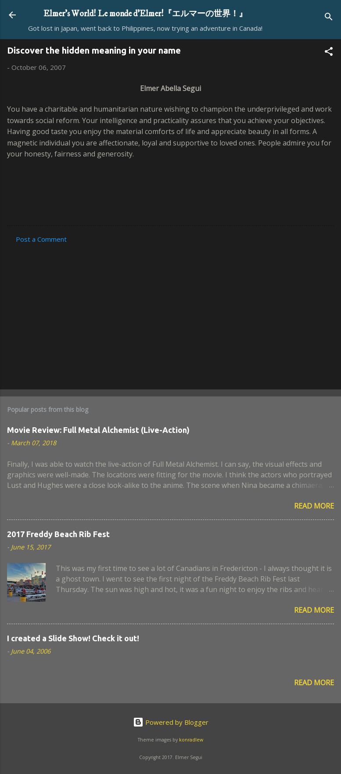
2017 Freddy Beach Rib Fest (58, 534)
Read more (314, 506)
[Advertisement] (170, 313)
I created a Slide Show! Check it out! (73, 638)
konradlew (191, 740)
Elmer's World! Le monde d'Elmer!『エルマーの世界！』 (145, 13)
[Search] (328, 17)
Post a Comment (41, 239)
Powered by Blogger (170, 722)
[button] (328, 52)
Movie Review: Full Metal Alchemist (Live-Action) (98, 429)
